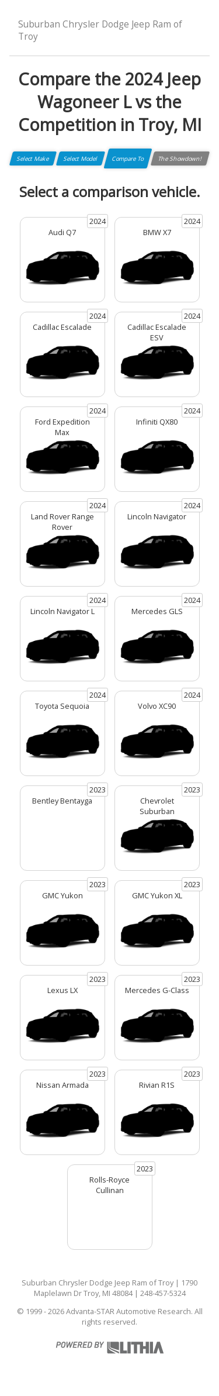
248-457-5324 (163, 1293)
